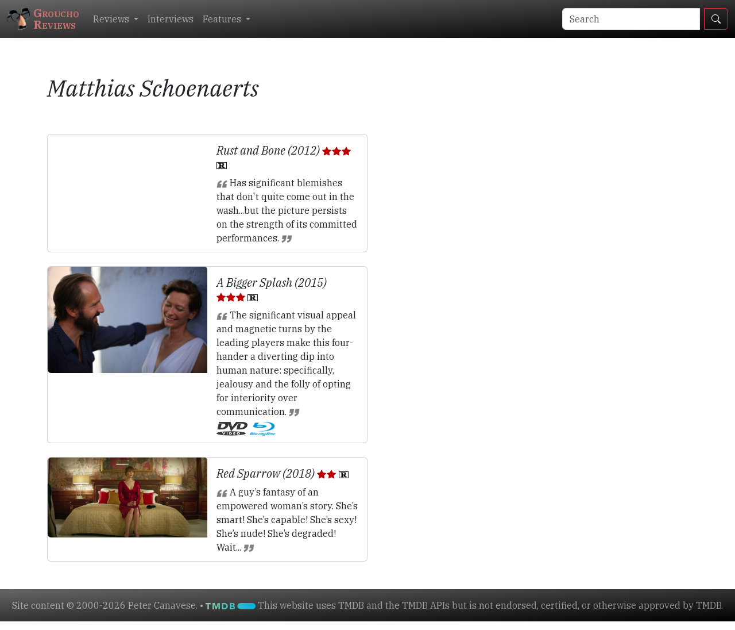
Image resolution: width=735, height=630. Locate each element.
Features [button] (223, 19)
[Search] (631, 19)
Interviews (171, 19)
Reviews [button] (112, 19)
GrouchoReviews (43, 18)
